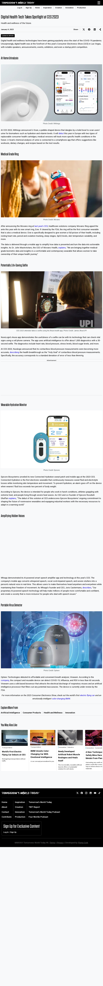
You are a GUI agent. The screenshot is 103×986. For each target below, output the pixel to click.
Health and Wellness (53, 712)
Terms (52, 843)
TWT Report (34, 807)
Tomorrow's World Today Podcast (44, 812)
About (4, 807)
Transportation (7, 747)
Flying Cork (83, 843)
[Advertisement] (51, 378)
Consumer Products (32, 712)
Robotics (71, 747)
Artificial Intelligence (10, 712)
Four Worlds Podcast (38, 817)
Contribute (7, 817)
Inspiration (47, 8)
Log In (19, 8)
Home (37, 8)
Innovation (69, 8)
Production (81, 8)
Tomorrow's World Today (40, 802)
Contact (5, 812)
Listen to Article (8, 36)
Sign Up (29, 8)
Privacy (60, 843)
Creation (58, 8)
